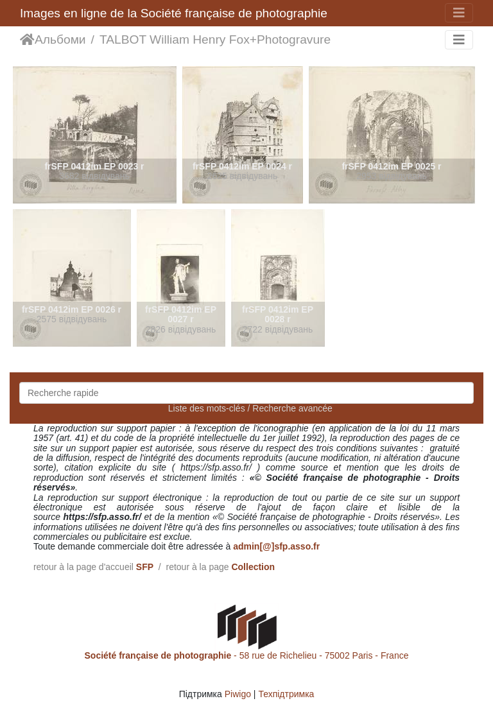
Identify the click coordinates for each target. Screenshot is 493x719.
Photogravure (294, 39)
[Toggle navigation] (459, 12)
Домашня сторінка (27, 40)
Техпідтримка (286, 694)
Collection (253, 567)
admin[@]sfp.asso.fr (276, 546)
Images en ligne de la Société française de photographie (173, 13)
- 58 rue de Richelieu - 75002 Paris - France (247, 655)
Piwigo (238, 694)
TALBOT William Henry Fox (174, 39)
